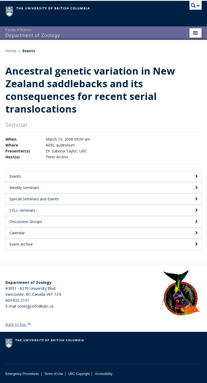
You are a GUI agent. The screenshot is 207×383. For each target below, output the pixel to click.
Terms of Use (53, 374)
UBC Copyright (78, 374)
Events (28, 50)
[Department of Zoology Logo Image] (181, 294)
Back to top (18, 324)
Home (10, 50)
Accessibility (103, 374)
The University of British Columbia (88, 11)
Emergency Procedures (22, 374)
